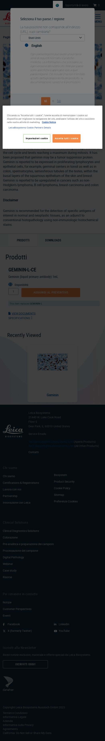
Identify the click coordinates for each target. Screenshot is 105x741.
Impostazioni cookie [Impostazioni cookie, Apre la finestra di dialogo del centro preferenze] (37, 138)
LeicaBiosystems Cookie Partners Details (30, 127)
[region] (52, 127)
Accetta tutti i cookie (66, 138)
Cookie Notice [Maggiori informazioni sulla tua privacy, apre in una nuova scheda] (49, 122)
